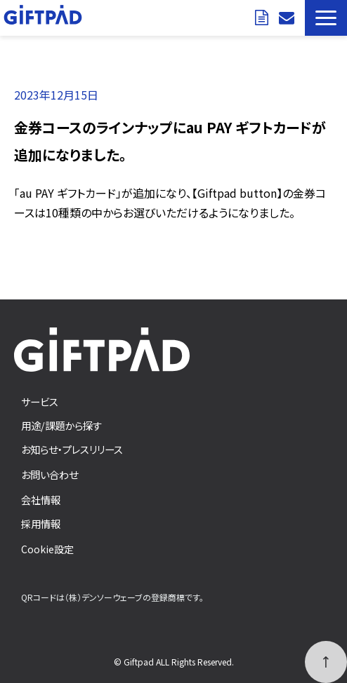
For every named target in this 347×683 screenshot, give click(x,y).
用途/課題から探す (61, 425)
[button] (326, 18)
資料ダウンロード (263, 18)
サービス (39, 401)
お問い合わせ (288, 18)
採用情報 (40, 523)
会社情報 (40, 499)
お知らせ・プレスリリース (72, 449)
